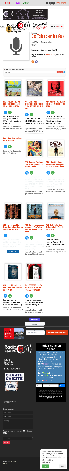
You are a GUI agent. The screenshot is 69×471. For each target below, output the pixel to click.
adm (5, 464)
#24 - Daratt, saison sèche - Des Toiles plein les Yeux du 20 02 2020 (55, 164)
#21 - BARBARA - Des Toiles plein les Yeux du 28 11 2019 (54, 227)
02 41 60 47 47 (61, 3)
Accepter (45, 466)
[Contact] (36, 61)
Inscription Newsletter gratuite (57, 332)
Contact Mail (13, 402)
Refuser (62, 466)
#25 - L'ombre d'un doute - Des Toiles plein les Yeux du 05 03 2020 (34, 164)
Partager (34, 319)
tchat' (26, 3)
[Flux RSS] (32, 61)
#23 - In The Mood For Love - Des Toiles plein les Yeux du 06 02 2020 (13, 227)
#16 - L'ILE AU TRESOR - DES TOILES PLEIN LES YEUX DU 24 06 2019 (12, 104)
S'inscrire (60, 72)
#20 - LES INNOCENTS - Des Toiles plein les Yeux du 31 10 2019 (12, 287)
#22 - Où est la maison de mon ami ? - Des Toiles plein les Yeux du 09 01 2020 (34, 228)
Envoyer (6, 442)
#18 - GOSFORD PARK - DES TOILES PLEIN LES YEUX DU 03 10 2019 (33, 287)
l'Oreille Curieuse (50, 54)
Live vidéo (16, 3)
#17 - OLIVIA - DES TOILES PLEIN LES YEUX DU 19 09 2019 (55, 104)
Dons (7, 3)
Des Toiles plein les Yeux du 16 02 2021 (12, 139)
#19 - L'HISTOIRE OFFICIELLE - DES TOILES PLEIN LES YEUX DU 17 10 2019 (34, 105)
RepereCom (13, 462)
